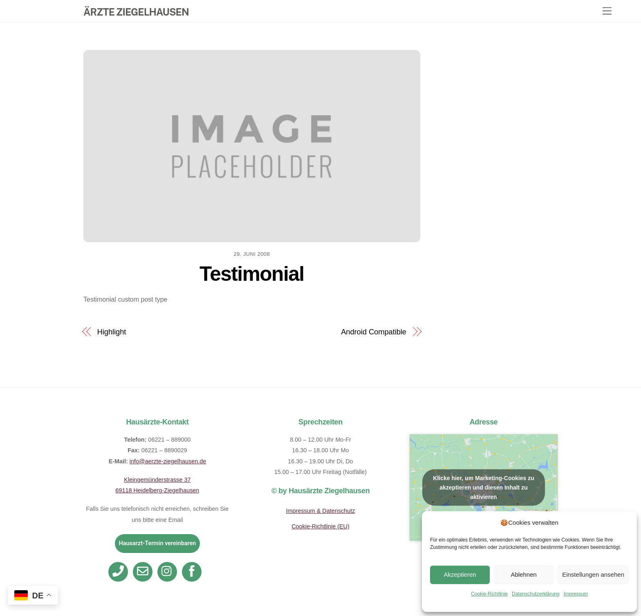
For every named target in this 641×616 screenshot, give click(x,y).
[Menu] (607, 11)
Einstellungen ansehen (593, 574)
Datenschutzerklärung (536, 594)
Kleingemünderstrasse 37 (157, 479)
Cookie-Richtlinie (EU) (320, 526)
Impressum (576, 594)
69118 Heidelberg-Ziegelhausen (157, 490)
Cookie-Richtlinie (489, 594)
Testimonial (251, 273)
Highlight (111, 331)
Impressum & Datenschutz (320, 511)
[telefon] (119, 571)
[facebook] (193, 571)
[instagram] (168, 571)
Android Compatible (373, 331)
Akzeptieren (460, 574)
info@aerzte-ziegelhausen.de (168, 461)
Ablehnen (523, 574)
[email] (144, 571)
